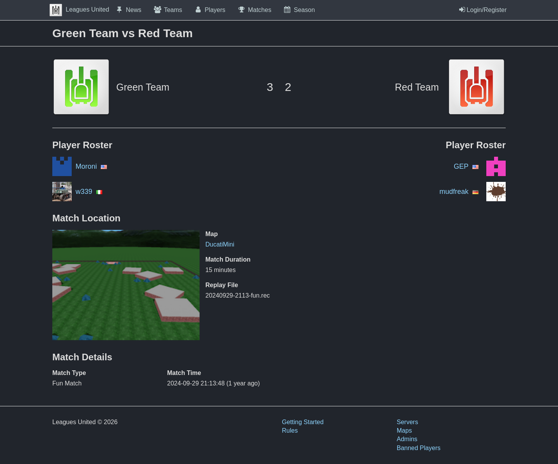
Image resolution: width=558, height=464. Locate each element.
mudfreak (453, 191)
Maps (404, 430)
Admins (407, 439)
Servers (407, 422)
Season (299, 9)
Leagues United (79, 9)
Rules (290, 430)
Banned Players (419, 448)
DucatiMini (219, 244)
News (128, 9)
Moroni (86, 166)
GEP (461, 166)
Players (210, 9)
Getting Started (303, 422)
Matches (254, 9)
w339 (84, 191)
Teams (167, 9)
